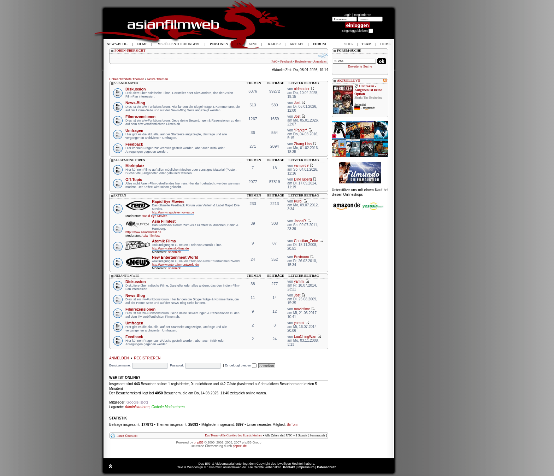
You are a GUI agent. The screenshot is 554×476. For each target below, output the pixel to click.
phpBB (199, 442)
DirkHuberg (303, 179)
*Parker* (300, 130)
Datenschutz (326, 467)
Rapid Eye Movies (168, 201)
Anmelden (320, 61)
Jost (297, 103)
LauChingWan (305, 337)
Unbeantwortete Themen (126, 79)
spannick (174, 252)
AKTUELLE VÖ (348, 80)
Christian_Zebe (306, 241)
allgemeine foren (129, 160)
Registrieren (362, 15)
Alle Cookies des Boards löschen (241, 435)
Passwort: (177, 365)
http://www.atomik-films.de (170, 248)
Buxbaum (301, 257)
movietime (302, 309)
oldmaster (302, 89)
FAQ (274, 61)
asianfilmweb (125, 83)
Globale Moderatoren (168, 407)
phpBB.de (240, 446)
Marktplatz (134, 166)
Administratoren (137, 407)
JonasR (300, 221)
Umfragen (134, 130)
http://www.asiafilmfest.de (143, 232)
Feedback (286, 61)
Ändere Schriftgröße (323, 55)
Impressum (305, 467)
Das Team (211, 435)
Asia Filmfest (164, 221)
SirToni (292, 425)
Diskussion (135, 89)
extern (119, 195)
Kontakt (289, 467)
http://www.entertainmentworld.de (175, 264)
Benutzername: (120, 365)
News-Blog (135, 103)
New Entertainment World (175, 257)
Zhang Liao (303, 144)
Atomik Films (164, 241)
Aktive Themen (157, 79)
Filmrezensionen (140, 116)
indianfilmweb (126, 275)
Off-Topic (133, 179)
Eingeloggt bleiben (241, 365)
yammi (299, 281)
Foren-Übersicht (127, 435)
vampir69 (301, 166)
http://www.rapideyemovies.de (173, 212)
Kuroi (298, 201)
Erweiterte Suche (360, 66)
